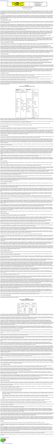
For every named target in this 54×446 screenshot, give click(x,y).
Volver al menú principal (9, 443)
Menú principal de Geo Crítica (4, 0)
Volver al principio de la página (4, 437)
